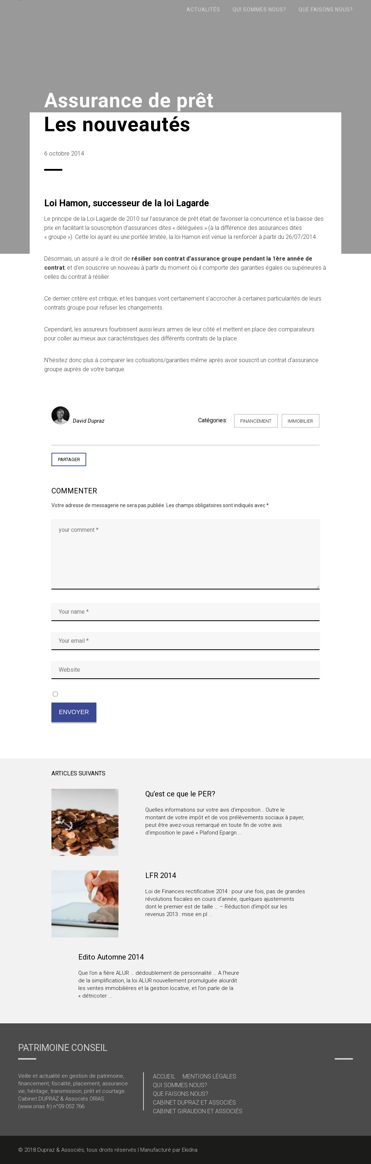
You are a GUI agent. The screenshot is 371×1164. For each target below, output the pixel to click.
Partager (69, 459)
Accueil (164, 1076)
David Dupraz (88, 421)
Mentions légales (209, 1076)
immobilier (300, 421)
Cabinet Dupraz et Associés (194, 1102)
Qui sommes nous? (180, 1085)
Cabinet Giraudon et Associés (197, 1111)
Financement (255, 421)
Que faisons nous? (180, 1093)
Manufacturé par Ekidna (168, 1150)
